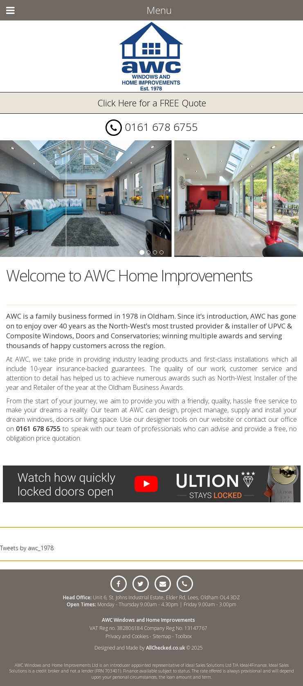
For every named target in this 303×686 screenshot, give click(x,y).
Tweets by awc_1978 (27, 548)
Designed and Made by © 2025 (148, 647)
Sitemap (162, 636)
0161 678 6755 (161, 126)
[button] (22, 198)
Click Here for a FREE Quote (151, 103)
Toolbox (183, 636)
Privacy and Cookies (126, 636)
